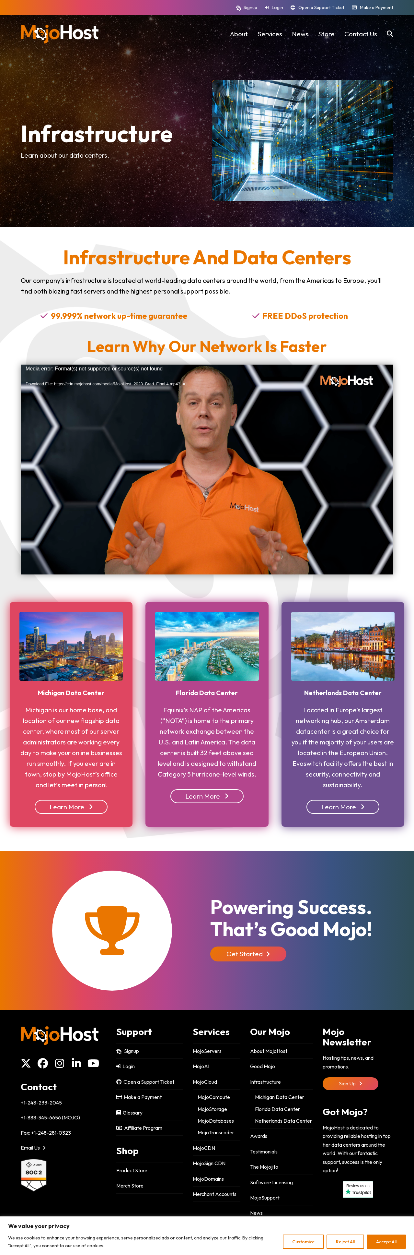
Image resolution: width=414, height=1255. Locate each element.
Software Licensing (271, 1182)
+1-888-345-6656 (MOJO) (50, 1117)
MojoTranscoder (216, 1132)
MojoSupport (265, 1197)
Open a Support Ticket (321, 7)
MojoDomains (208, 1179)
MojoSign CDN (209, 1163)
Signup (250, 7)
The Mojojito (264, 1167)
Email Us (33, 1147)
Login (277, 7)
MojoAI (201, 1066)
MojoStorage (212, 1109)
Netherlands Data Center (283, 1120)
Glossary (129, 1112)
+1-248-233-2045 (41, 1102)
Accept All (386, 1242)
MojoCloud (205, 1082)
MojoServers (207, 1051)
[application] (207, 469)
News (256, 1213)
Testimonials (264, 1151)
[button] (390, 34)
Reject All (345, 1242)
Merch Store (130, 1185)
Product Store (131, 1170)
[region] (207, 1235)
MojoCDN (204, 1148)
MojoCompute (214, 1097)
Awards (258, 1136)
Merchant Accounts (214, 1194)
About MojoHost (268, 1051)
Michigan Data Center (279, 1097)
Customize (303, 1242)
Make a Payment (376, 7)
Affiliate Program (139, 1128)
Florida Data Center (277, 1109)
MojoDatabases (216, 1120)
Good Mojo (262, 1066)
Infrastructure (265, 1082)
